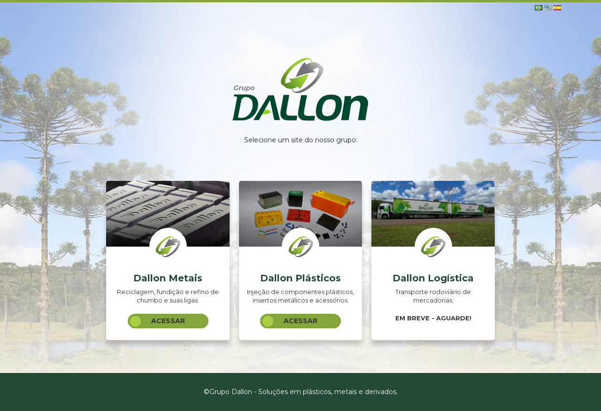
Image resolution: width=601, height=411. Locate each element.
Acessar (157, 321)
